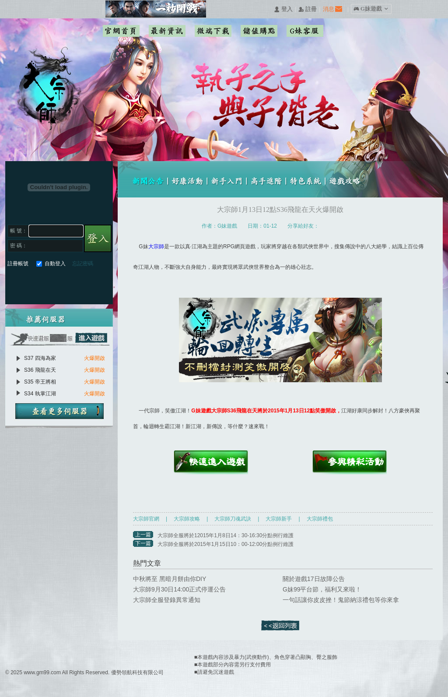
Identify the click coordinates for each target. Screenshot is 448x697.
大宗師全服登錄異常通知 (166, 599)
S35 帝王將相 (40, 382)
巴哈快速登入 (45, 284)
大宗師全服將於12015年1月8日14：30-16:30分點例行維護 (226, 535)
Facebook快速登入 (14, 284)
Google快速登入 (30, 284)
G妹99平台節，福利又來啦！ (322, 589)
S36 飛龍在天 (40, 370)
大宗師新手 (279, 519)
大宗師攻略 (187, 519)
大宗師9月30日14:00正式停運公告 (179, 589)
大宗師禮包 (320, 519)
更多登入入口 (93, 284)
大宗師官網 (146, 519)
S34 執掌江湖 (40, 394)
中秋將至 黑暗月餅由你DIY (169, 578)
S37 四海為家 (40, 358)
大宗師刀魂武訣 (232, 519)
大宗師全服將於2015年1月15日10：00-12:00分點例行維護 (226, 544)
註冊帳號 (17, 263)
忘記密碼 (82, 263)
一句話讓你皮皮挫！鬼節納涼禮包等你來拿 (341, 599)
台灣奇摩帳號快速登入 (77, 284)
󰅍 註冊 (307, 9)
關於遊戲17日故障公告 (314, 578)
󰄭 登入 (283, 9)
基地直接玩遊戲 (61, 284)
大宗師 (156, 246)
